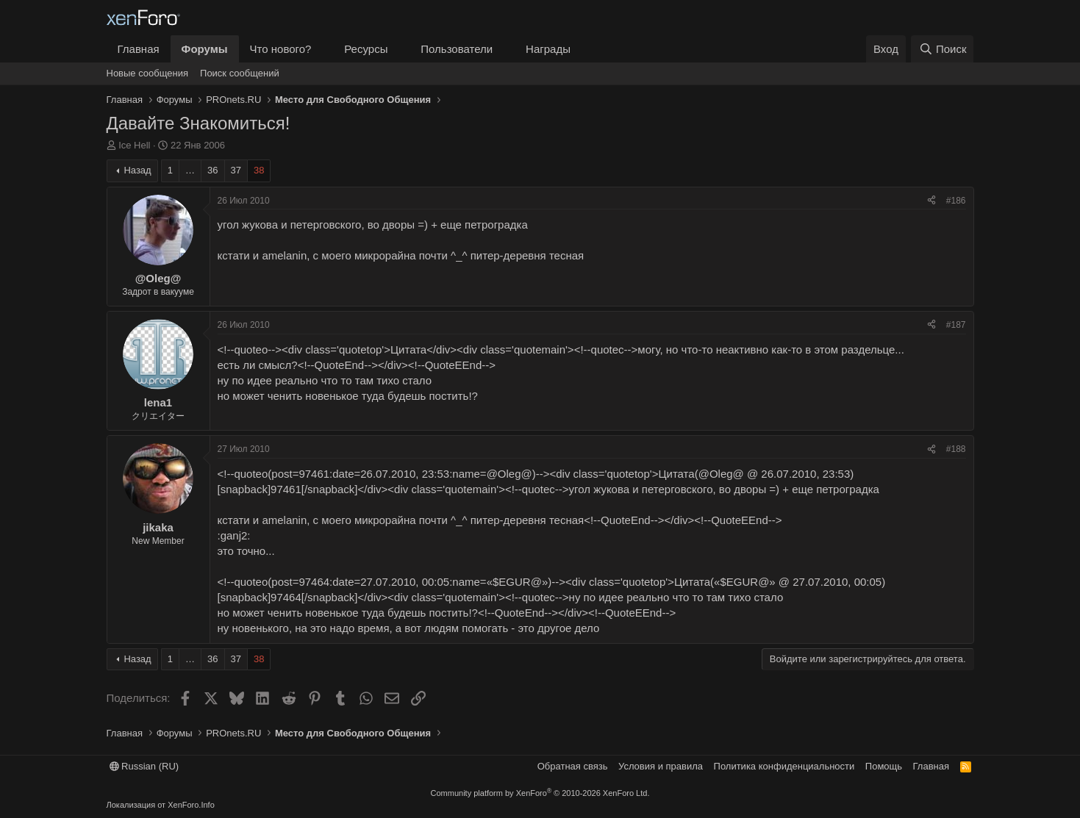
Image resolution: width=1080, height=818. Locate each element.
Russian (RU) (144, 766)
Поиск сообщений (239, 73)
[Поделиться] (931, 201)
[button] (322, 48)
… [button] (190, 170)
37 (236, 170)
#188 (956, 449)
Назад (137, 170)
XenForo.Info (191, 804)
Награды (548, 49)
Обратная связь (572, 766)
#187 (956, 325)
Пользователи (457, 49)
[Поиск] (942, 48)
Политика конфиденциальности (784, 766)
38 (259, 170)
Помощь (883, 766)
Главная (139, 49)
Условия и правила (660, 766)
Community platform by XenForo (540, 793)
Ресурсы (365, 49)
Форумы (205, 49)
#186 (956, 200)
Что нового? (281, 49)
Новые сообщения (148, 73)
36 (212, 170)
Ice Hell (134, 145)
